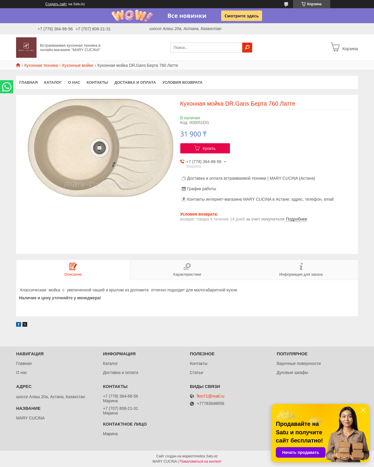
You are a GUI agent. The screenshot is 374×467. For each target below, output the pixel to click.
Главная (28, 82)
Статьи (196, 372)
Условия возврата (182, 82)
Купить (208, 148)
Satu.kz (212, 456)
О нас (74, 82)
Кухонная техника (41, 65)
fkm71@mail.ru (210, 396)
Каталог (53, 82)
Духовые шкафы (292, 372)
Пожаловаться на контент (200, 461)
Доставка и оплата (135, 82)
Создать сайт (56, 4)
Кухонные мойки (77, 65)
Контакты (97, 82)
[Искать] (247, 48)
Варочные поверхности (299, 363)
